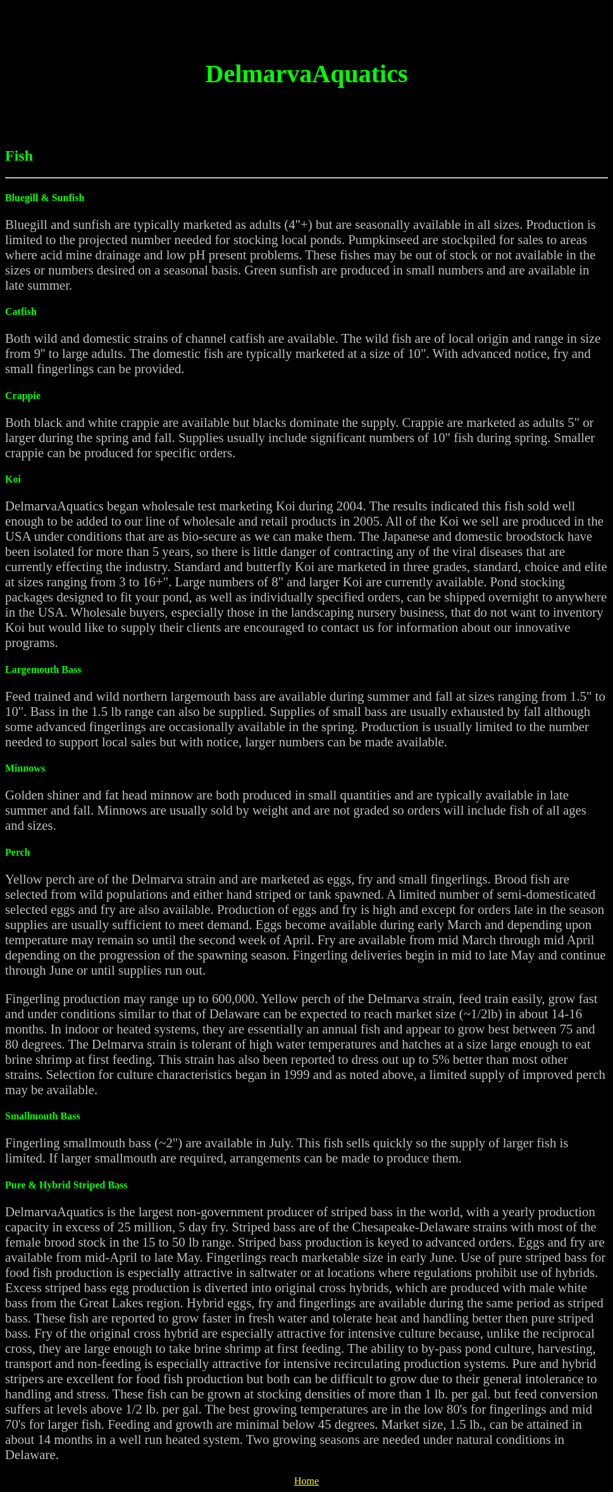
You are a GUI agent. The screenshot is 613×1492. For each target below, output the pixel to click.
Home (306, 1481)
